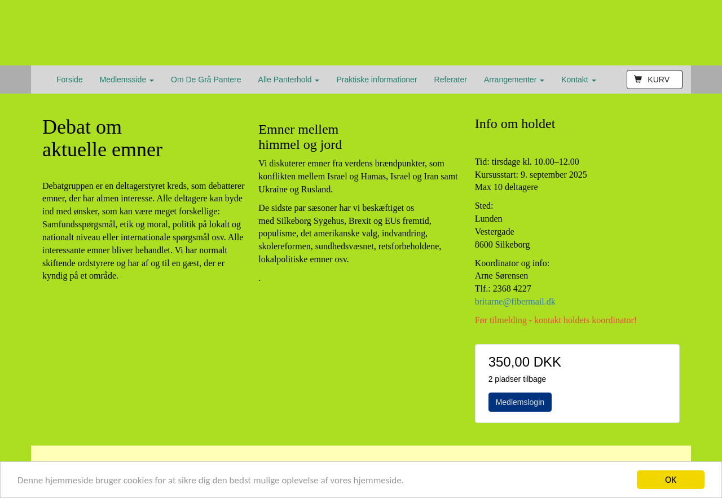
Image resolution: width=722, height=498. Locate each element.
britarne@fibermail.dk (515, 301)
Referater (450, 79)
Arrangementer (514, 79)
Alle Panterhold (289, 79)
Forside (69, 79)
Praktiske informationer (376, 79)
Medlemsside (127, 79)
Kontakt (578, 79)
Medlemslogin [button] (520, 402)
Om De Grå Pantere (206, 79)
